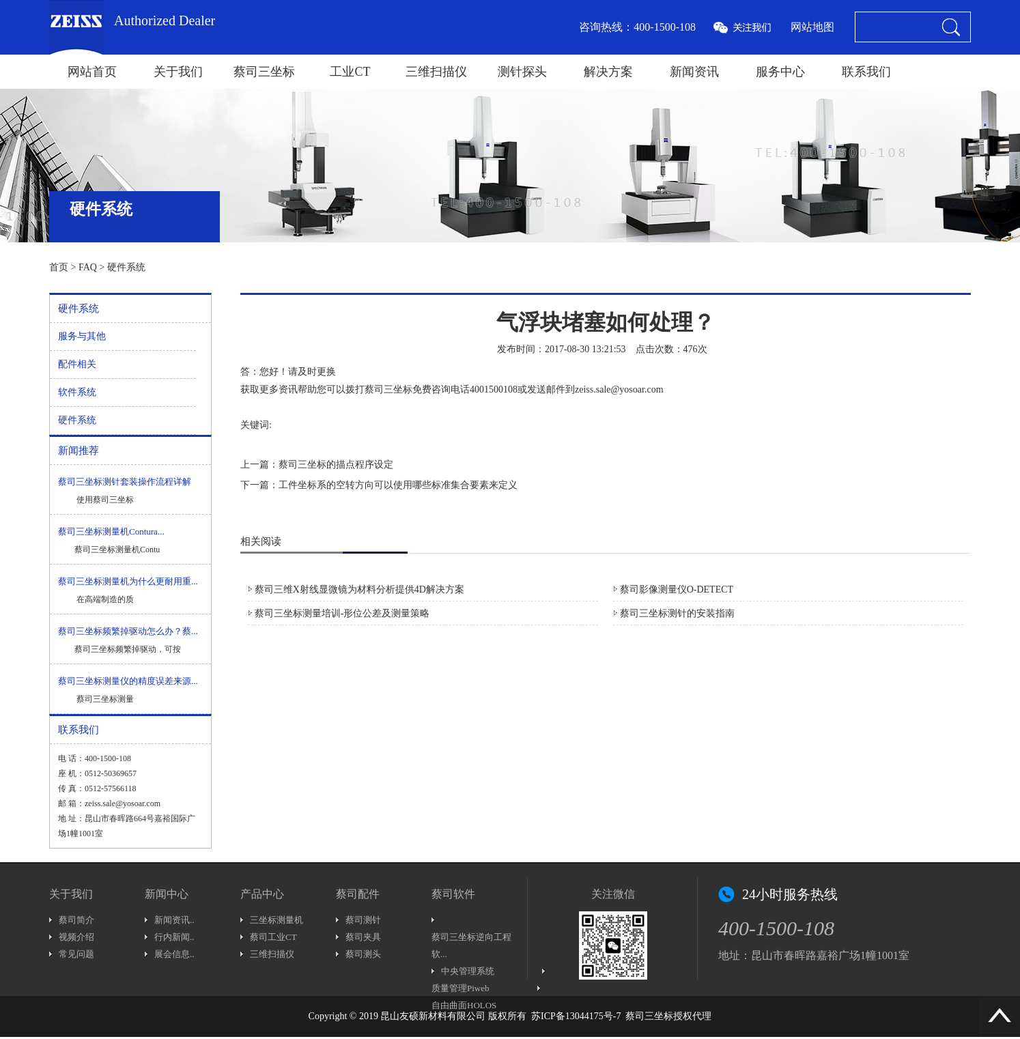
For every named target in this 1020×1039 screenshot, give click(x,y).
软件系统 (77, 392)
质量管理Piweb (460, 988)
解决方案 (608, 72)
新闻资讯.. (174, 920)
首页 (58, 267)
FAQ (88, 267)
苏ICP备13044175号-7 (576, 1016)
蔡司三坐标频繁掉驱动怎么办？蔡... (128, 631)
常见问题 (76, 954)
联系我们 (866, 72)
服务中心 (780, 72)
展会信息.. (174, 954)
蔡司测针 (363, 920)
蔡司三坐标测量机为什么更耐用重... (128, 581)
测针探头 (522, 72)
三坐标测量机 (276, 920)
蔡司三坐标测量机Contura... (111, 531)
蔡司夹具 (363, 937)
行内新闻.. (174, 937)
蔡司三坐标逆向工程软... (471, 945)
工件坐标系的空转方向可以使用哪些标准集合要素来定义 (398, 485)
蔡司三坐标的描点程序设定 (336, 464)
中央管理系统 (467, 971)
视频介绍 (76, 937)
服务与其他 (82, 336)
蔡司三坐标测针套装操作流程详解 (124, 481)
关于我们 (178, 72)
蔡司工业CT (273, 937)
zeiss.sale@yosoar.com (619, 389)
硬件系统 (126, 267)
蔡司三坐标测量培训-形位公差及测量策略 (342, 613)
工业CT (350, 72)
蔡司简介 (76, 920)
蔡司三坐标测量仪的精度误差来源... (128, 681)
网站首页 (92, 72)
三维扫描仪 (436, 72)
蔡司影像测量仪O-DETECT (676, 589)
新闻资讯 (694, 72)
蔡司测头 (363, 954)
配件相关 (77, 364)
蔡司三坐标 (264, 72)
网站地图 (812, 27)
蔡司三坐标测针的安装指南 (677, 613)
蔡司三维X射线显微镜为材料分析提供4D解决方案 (359, 589)
